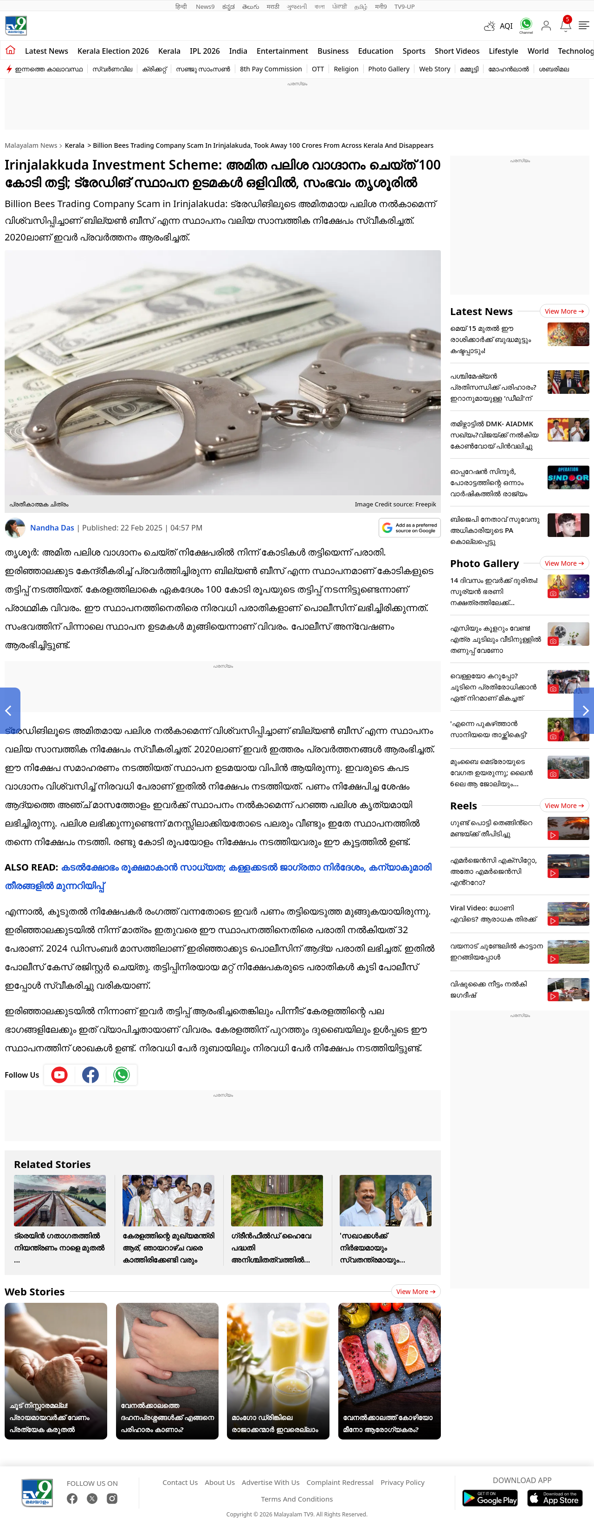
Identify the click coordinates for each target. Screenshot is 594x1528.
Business (333, 51)
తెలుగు (250, 6)
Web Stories (35, 1291)
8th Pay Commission (271, 68)
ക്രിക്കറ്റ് (154, 68)
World (538, 51)
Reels (463, 805)
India (238, 51)
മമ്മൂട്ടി (469, 68)
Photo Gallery (389, 68)
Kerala (169, 51)
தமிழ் (361, 6)
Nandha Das (53, 528)
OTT (318, 68)
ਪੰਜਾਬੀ (339, 6)
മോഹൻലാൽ (508, 68)
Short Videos (457, 51)
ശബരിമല (554, 68)
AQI (506, 26)
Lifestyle (503, 51)
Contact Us (180, 1482)
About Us (220, 1482)
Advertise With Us (270, 1482)
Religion (346, 68)
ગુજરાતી (297, 6)
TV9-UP (404, 6)
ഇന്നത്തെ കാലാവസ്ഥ (49, 68)
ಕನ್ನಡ (228, 6)
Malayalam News (31, 145)
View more (416, 1291)
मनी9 (381, 6)
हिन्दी (181, 6)
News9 (205, 6)
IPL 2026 (205, 51)
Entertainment (282, 51)
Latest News (481, 311)
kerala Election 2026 (113, 51)
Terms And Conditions (297, 1498)
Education (376, 51)
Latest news (46, 51)
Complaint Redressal (340, 1482)
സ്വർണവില (112, 68)
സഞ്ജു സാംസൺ (203, 68)
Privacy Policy (403, 1482)
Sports (414, 51)
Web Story (434, 68)
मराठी (273, 6)
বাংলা (320, 6)
